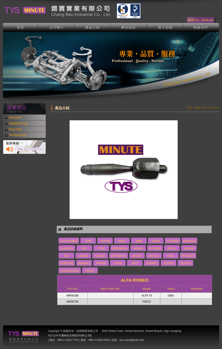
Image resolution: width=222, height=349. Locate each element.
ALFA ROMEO (68, 241)
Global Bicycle (153, 331)
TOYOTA (185, 263)
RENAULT (84, 263)
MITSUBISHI (118, 256)
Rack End (15, 129)
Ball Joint (15, 117)
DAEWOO (189, 241)
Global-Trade (116, 331)
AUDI (88, 241)
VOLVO (89, 270)
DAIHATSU (67, 248)
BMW (139, 241)
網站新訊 (129, 27)
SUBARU (151, 263)
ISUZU (172, 248)
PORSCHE (66, 263)
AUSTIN (105, 241)
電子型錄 (165, 27)
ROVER (101, 263)
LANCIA (83, 256)
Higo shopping (172, 331)
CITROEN (173, 241)
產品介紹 (92, 27)
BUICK (156, 241)
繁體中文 (193, 20)
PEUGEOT (188, 256)
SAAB (118, 263)
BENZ (122, 241)
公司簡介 (56, 27)
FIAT (84, 248)
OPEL (170, 256)
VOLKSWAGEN (69, 270)
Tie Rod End (17, 135)
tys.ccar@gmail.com (132, 340)
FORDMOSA (119, 248)
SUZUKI (169, 263)
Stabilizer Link (18, 123)
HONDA (138, 248)
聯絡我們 (201, 27)
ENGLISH (207, 20)
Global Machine (134, 331)
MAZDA (100, 256)
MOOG (137, 256)
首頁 (20, 27)
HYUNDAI (155, 248)
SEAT (134, 263)
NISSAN (154, 256)
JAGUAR (188, 248)
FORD (101, 248)
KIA (66, 256)
